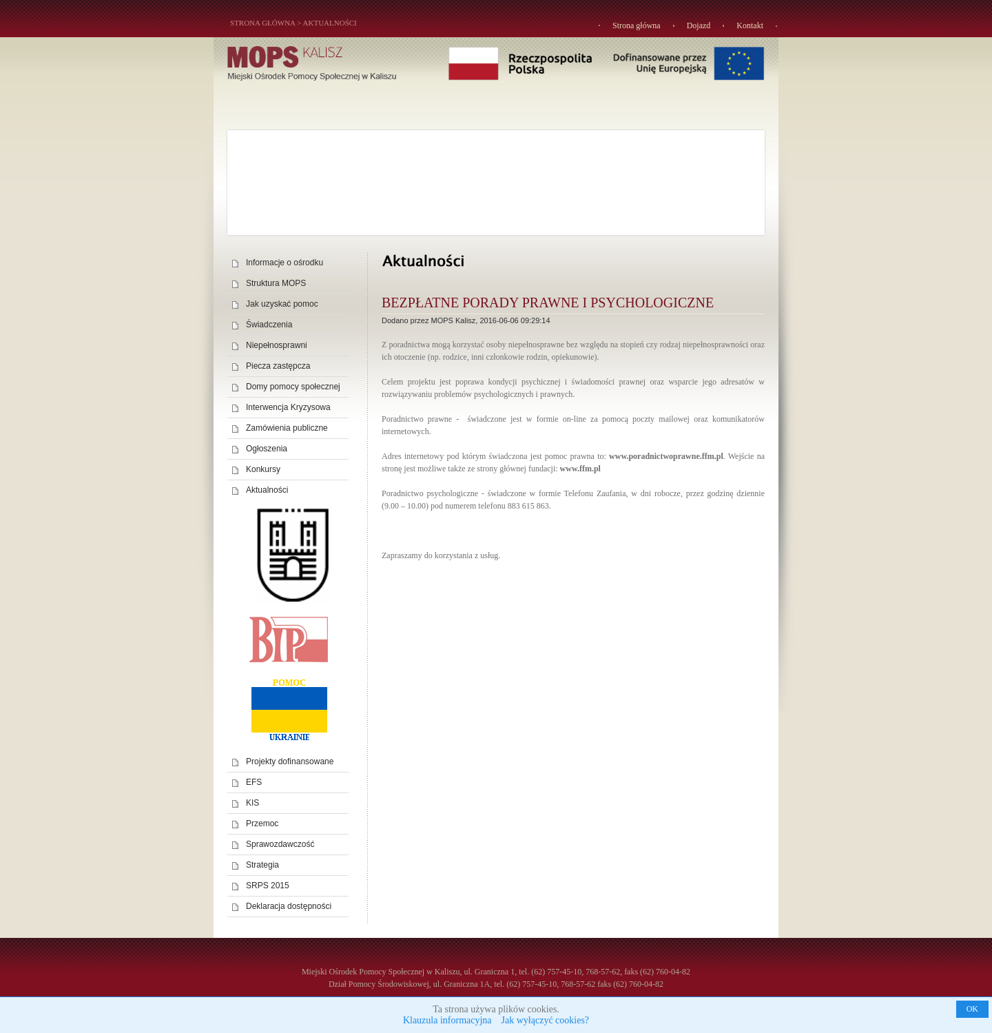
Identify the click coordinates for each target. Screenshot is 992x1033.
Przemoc (262, 823)
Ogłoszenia (266, 448)
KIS (252, 803)
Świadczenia (269, 324)
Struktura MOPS (276, 283)
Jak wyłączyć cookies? (546, 1020)
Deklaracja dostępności (288, 906)
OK (972, 1009)
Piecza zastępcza (278, 366)
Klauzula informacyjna (447, 1020)
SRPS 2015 (267, 885)
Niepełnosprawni (276, 345)
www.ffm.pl (580, 468)
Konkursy (263, 469)
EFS (254, 782)
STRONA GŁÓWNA (262, 23)
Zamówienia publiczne (287, 428)
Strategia (262, 865)
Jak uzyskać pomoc (282, 304)
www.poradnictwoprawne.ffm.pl (666, 456)
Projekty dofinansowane (289, 761)
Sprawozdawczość (280, 844)
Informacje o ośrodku (284, 262)
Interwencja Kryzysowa (288, 407)
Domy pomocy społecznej (293, 386)
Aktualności (330, 23)
